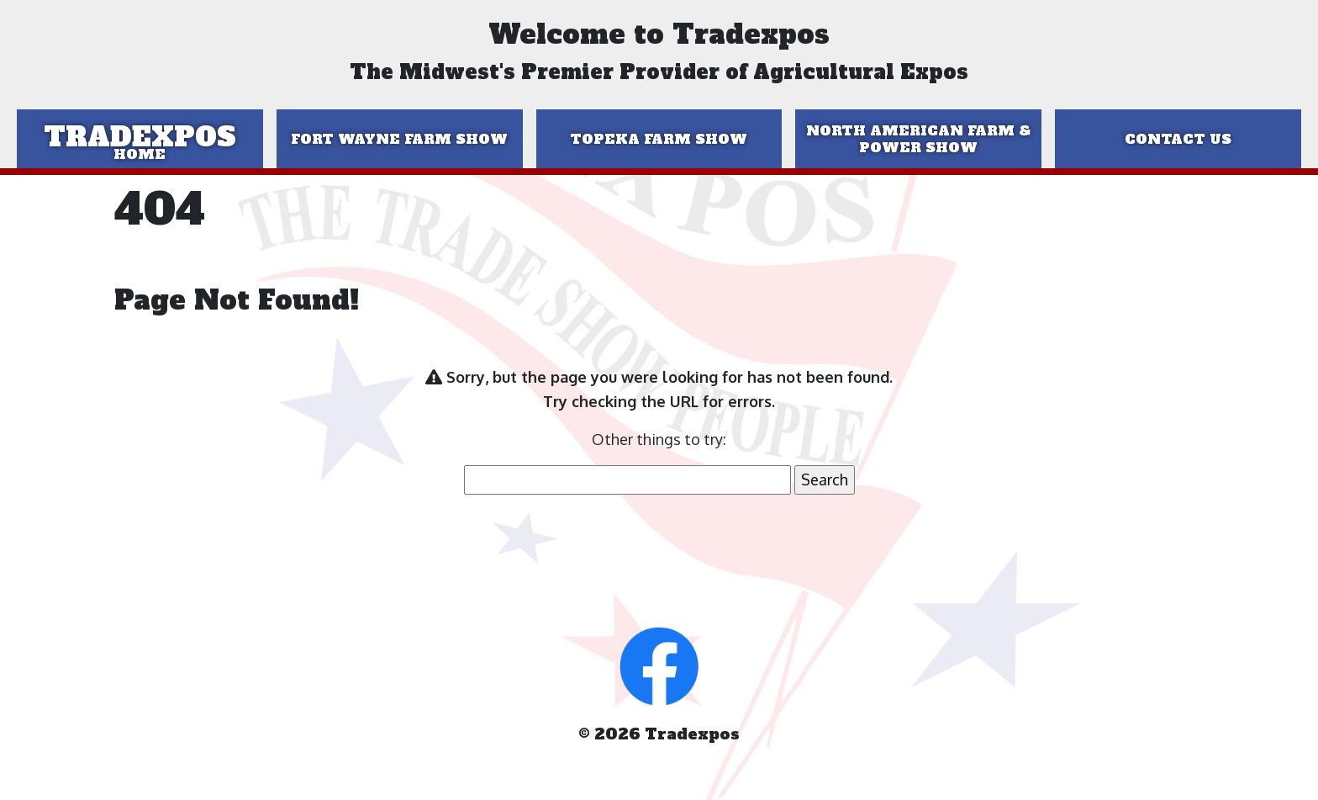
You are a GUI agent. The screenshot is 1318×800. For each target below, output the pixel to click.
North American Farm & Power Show (918, 138)
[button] (659, 664)
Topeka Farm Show (658, 139)
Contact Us (1178, 139)
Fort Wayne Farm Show (399, 139)
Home (139, 154)
